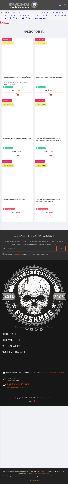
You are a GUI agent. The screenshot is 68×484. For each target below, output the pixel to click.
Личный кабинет (15, 352)
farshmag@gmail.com (15, 388)
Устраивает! (34, 480)
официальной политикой (39, 473)
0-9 (13, 13)
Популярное (12, 340)
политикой (18, 254)
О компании (12, 346)
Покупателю (12, 334)
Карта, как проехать (56, 372)
